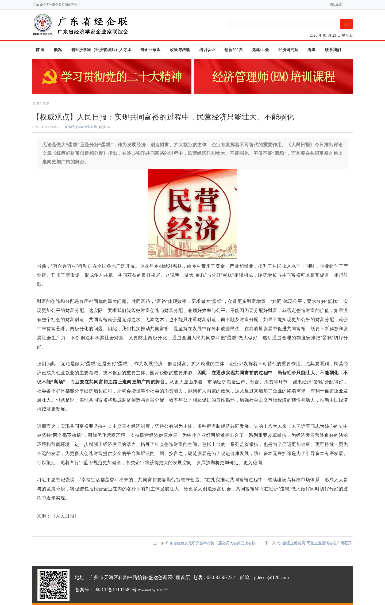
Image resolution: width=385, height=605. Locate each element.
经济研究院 (288, 50)
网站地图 (334, 5)
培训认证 (207, 50)
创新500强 (233, 50)
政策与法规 (180, 50)
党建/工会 (260, 50)
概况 (58, 50)
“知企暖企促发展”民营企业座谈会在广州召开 (314, 543)
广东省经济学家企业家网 (79, 127)
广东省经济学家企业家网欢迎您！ (57, 5)
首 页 (40, 50)
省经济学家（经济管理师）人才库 (101, 50)
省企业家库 (150, 50)
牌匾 (311, 50)
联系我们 (333, 50)
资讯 (46, 103)
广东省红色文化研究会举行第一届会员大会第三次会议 (211, 543)
